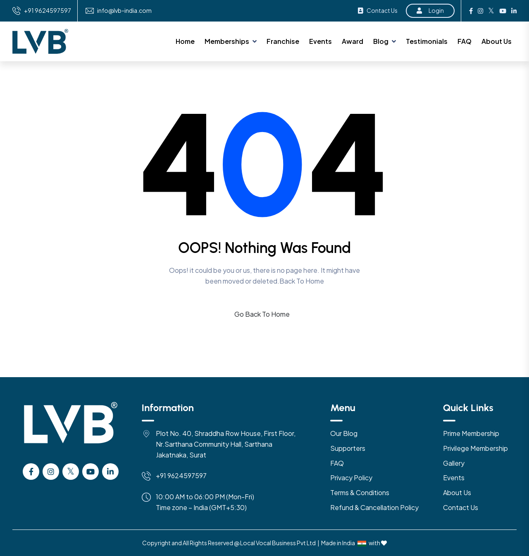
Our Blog (343, 433)
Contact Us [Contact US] (460, 507)
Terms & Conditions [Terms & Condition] (359, 492)
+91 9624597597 (47, 10)
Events (320, 41)
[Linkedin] (110, 471)
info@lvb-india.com (124, 10)
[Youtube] (90, 471)
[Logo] (70, 431)
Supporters (347, 448)
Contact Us (378, 10)
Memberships (227, 41)
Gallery (454, 463)
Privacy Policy (351, 477)
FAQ (465, 41)
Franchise (283, 41)
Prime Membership (471, 433)
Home (185, 41)
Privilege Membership (475, 448)
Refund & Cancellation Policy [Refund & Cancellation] (374, 507)
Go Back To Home (262, 314)
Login (430, 10)
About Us (496, 41)
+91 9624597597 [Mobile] (181, 475)
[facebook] (31, 471)
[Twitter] (70, 471)
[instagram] (51, 471)
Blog (380, 41)
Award (352, 41)
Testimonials (427, 41)
